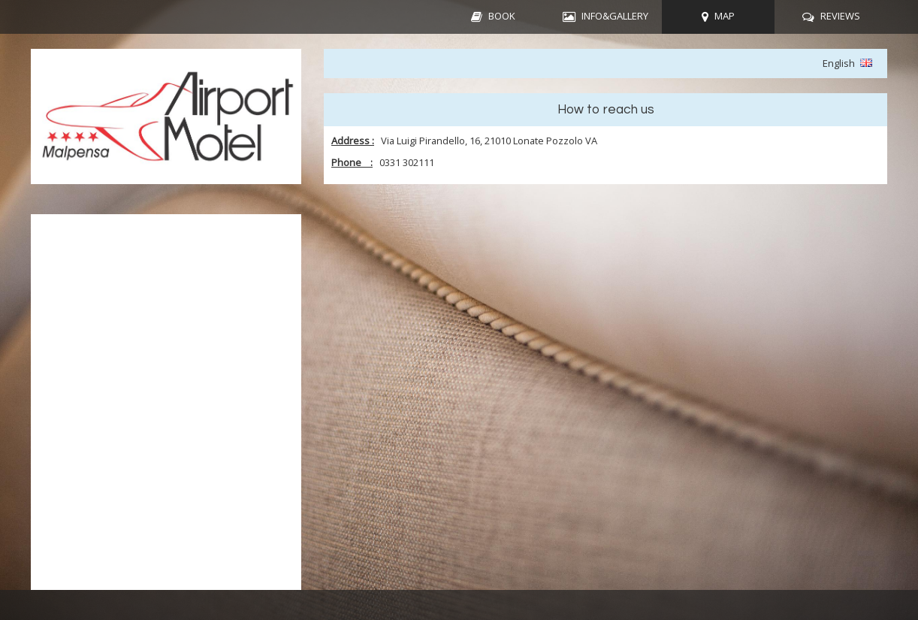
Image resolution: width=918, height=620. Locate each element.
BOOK (501, 16)
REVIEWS (840, 16)
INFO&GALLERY (614, 16)
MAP (724, 16)
